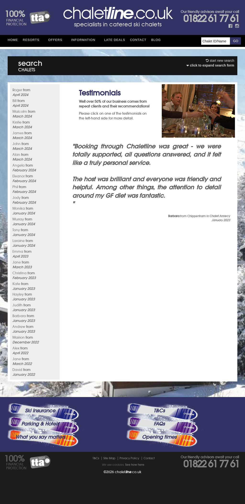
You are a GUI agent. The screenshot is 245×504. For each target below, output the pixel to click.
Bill (14, 101)
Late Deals (114, 40)
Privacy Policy (129, 458)
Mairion (18, 337)
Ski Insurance (40, 411)
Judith (17, 305)
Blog (156, 40)
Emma (17, 251)
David (17, 370)
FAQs (159, 424)
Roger (17, 90)
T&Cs (159, 411)
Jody (16, 198)
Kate (16, 284)
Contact (138, 40)
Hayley (18, 294)
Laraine (18, 241)
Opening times (159, 437)
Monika (18, 208)
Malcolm (19, 111)
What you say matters (40, 437)
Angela (18, 165)
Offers (55, 40)
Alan (16, 154)
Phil (15, 187)
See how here (134, 464)
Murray (18, 219)
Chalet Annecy (220, 216)
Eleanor (18, 176)
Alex (15, 348)
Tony (16, 230)
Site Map (109, 458)
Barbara (19, 316)
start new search (220, 60)
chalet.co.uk (128, 472)
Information (83, 40)
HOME (13, 40)
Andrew (18, 327)
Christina (19, 273)
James (17, 133)
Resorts (31, 40)
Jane (16, 262)
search (30, 65)
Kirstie (17, 122)
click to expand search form (210, 65)
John (16, 144)
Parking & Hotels (40, 424)
